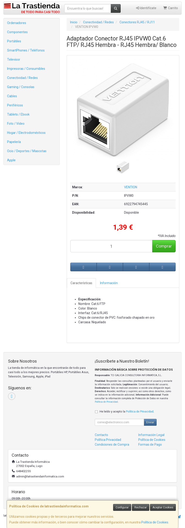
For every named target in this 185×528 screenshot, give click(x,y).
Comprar (164, 246)
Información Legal (151, 435)
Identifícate (146, 8)
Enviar (150, 422)
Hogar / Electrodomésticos (26, 133)
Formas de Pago (150, 444)
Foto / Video (15, 123)
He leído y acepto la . (127, 411)
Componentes (17, 32)
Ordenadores (16, 23)
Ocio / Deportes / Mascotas (26, 151)
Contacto (101, 435)
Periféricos (15, 105)
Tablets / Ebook (18, 114)
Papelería (14, 142)
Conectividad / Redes (22, 78)
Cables (12, 96)
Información (109, 283)
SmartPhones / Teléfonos (26, 50)
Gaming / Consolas (20, 87)
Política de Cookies (154, 522)
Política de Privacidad (106, 402)
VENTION (130, 187)
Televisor (13, 59)
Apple (11, 160)
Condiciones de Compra (112, 444)
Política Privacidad (108, 440)
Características (81, 283)
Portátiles (14, 41)
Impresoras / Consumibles (26, 68)
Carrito (170, 8)
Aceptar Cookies (162, 507)
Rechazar (140, 507)
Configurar (122, 507)
